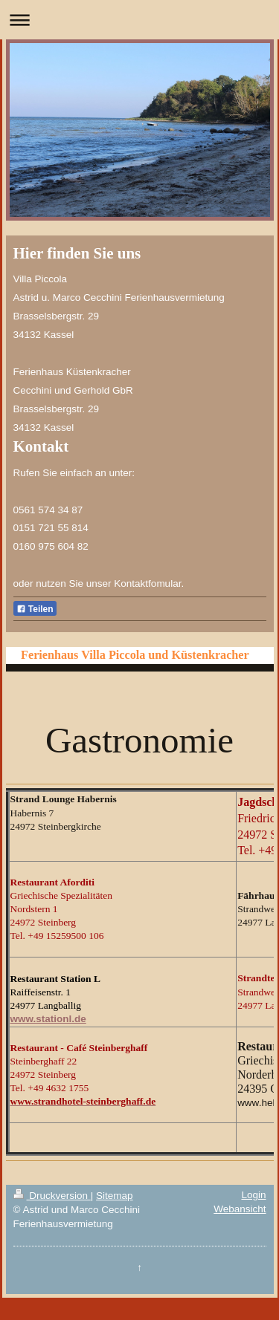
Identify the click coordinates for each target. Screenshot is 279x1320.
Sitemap (114, 1195)
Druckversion (52, 1195)
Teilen (35, 609)
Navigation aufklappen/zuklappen (139, 20)
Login (253, 1194)
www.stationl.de (48, 1018)
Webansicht (240, 1209)
